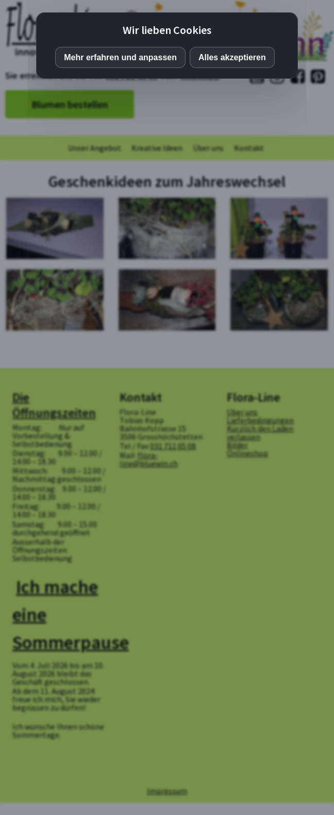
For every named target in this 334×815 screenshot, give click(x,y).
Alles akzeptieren (232, 57)
